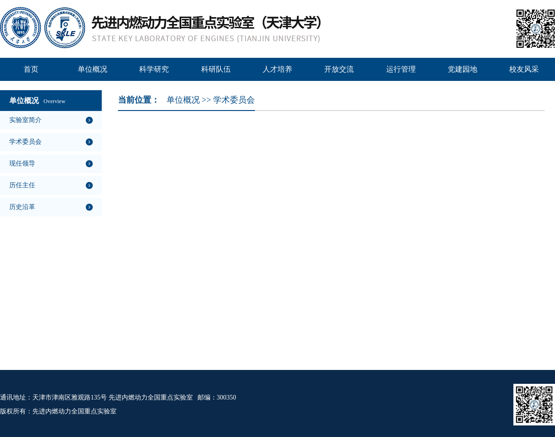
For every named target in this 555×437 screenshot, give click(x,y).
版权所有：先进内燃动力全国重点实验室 (58, 411)
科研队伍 (216, 69)
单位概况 (92, 69)
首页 (31, 69)
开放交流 (339, 69)
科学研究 (154, 69)
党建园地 (462, 69)
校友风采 (524, 69)
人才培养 (277, 69)
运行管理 (401, 69)
